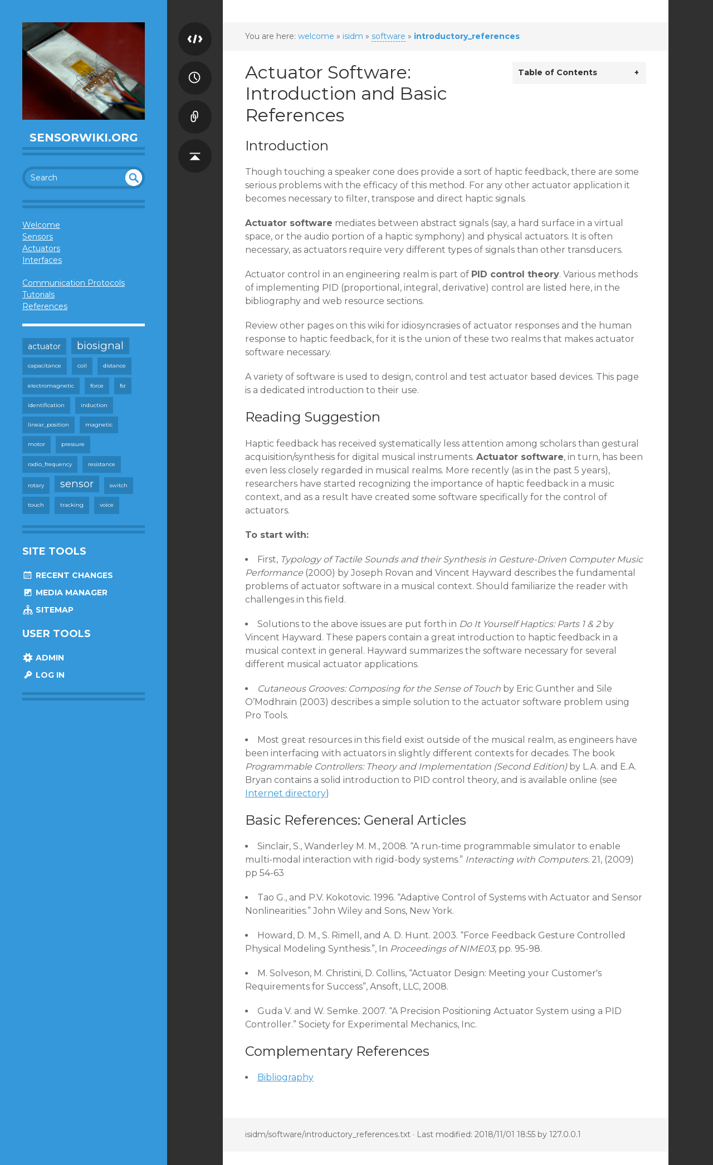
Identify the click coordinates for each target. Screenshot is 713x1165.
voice (107, 505)
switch (119, 485)
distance (114, 366)
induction (94, 405)
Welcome (41, 225)
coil (82, 366)
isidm (353, 36)
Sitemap (48, 610)
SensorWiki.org (84, 137)
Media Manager (65, 593)
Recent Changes (67, 575)
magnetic (99, 425)
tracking (72, 505)
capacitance (44, 366)
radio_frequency (50, 464)
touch (36, 505)
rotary (36, 485)
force (97, 386)
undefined (133, 177)
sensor (77, 483)
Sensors (37, 237)
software (389, 36)
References (44, 306)
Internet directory (285, 793)
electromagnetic (51, 386)
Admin (43, 658)
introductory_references (467, 36)
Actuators (41, 248)
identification (46, 405)
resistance (101, 464)
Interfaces (42, 260)
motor (36, 444)
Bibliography (285, 1077)
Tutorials (38, 295)
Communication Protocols (73, 283)
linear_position (48, 425)
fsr (123, 386)
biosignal (100, 345)
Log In (43, 675)
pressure (73, 444)
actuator (44, 346)
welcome (316, 36)
